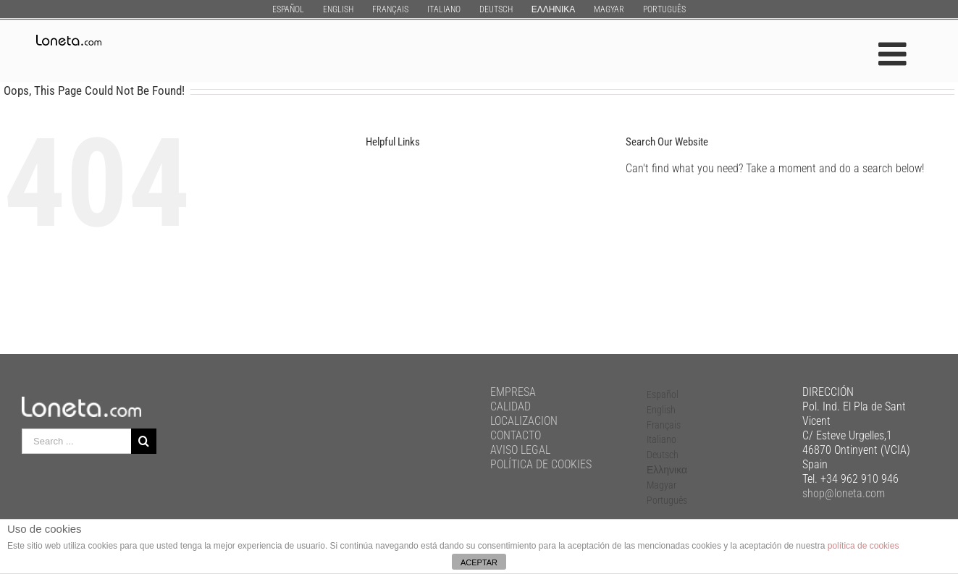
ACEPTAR (479, 562)
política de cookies (863, 546)
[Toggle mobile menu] (894, 54)
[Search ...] (76, 441)
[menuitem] (288, 9)
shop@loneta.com (843, 493)
